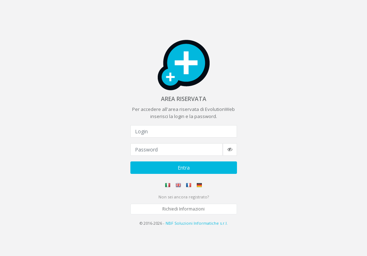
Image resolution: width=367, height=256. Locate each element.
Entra (184, 167)
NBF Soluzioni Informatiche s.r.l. (197, 223)
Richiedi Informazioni (183, 209)
